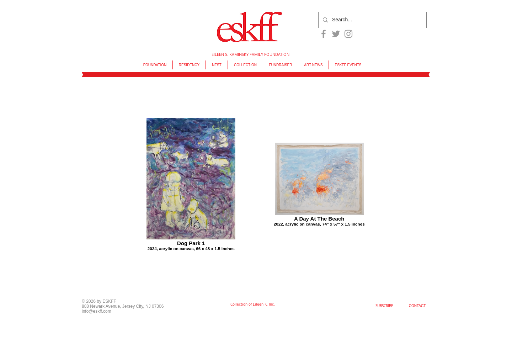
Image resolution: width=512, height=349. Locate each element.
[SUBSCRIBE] (384, 306)
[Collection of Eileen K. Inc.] (252, 304)
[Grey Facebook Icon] (323, 33)
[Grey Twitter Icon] (336, 33)
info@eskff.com (96, 311)
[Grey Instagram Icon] (348, 33)
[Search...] (371, 20)
